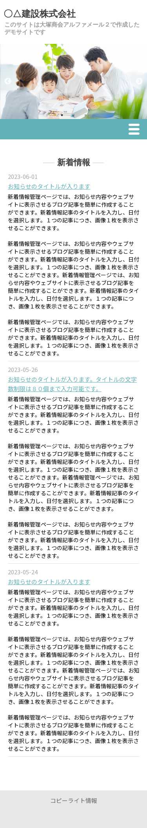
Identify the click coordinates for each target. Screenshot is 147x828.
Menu (136, 130)
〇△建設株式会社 (40, 14)
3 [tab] (85, 115)
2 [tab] (74, 115)
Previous (8, 81)
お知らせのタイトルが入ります (49, 186)
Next (139, 81)
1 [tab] (62, 115)
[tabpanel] (73, 81)
